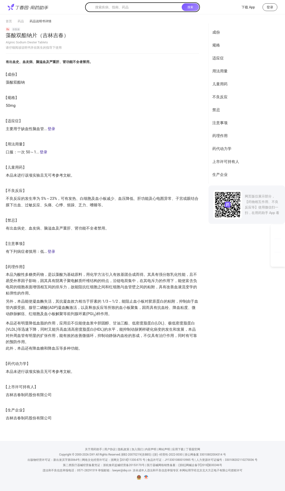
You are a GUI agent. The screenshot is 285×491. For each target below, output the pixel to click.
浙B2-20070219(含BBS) (136, 454)
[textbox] (137, 7)
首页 (9, 21)
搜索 (190, 7)
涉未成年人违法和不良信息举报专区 (156, 470)
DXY (92, 454)
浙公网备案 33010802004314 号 (205, 454)
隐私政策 (123, 449)
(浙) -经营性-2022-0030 (167, 454)
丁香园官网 (193, 449)
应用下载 (178, 449)
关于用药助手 (93, 449)
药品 (21, 21)
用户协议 (110, 449)
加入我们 (137, 449)
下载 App (245, 7)
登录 (51, 129)
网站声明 (164, 449)
